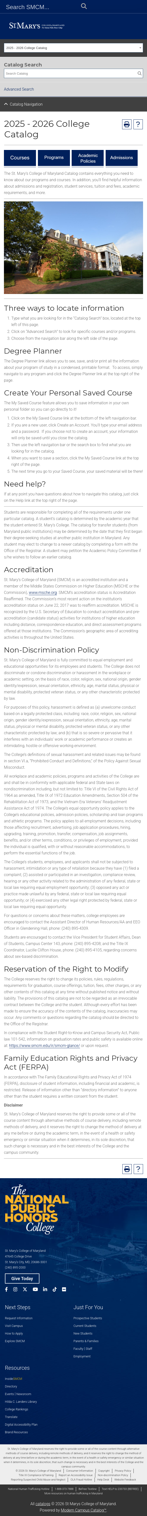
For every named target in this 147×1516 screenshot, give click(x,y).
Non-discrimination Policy (113, 1475)
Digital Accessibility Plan (21, 1424)
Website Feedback (125, 1479)
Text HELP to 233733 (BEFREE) (120, 1489)
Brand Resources (16, 1432)
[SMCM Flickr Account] (66, 1290)
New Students (83, 1333)
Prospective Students (88, 1318)
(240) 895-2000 (15, 1267)
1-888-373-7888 (64, 1489)
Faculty (78, 1349)
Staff (89, 1349)
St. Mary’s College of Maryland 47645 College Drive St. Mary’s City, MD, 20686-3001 (26, 1256)
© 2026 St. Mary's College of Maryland (38, 1470)
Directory (11, 1386)
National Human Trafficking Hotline (28, 1489)
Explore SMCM (15, 1341)
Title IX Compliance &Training (36, 1475)
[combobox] (73, 47)
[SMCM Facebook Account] (9, 1290)
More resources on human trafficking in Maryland (74, 1493)
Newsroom (23, 1394)
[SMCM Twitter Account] (28, 1290)
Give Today (22, 1278)
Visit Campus (14, 1326)
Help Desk (103, 1479)
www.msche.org (43, 592)
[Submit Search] (83, 7)
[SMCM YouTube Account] (38, 1290)
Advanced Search (19, 89)
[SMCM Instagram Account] (18, 1290)
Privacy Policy (123, 1470)
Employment (82, 1356)
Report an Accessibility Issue (76, 1475)
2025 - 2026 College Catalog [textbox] (26, 48)
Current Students (85, 1326)
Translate (11, 1417)
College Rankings (16, 1409)
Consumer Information (79, 1470)
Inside (13, 1379)
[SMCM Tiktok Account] (57, 1290)
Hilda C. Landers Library (21, 1401)
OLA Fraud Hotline (81, 1479)
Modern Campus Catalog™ (83, 1510)
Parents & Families (86, 1341)
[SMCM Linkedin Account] (47, 1290)
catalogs (42, 1503)
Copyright (104, 1470)
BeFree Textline (88, 1489)
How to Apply (14, 1333)
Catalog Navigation (26, 104)
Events (9, 1394)
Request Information (19, 1318)
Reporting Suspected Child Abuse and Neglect (38, 1479)
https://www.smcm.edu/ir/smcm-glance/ (44, 1045)
